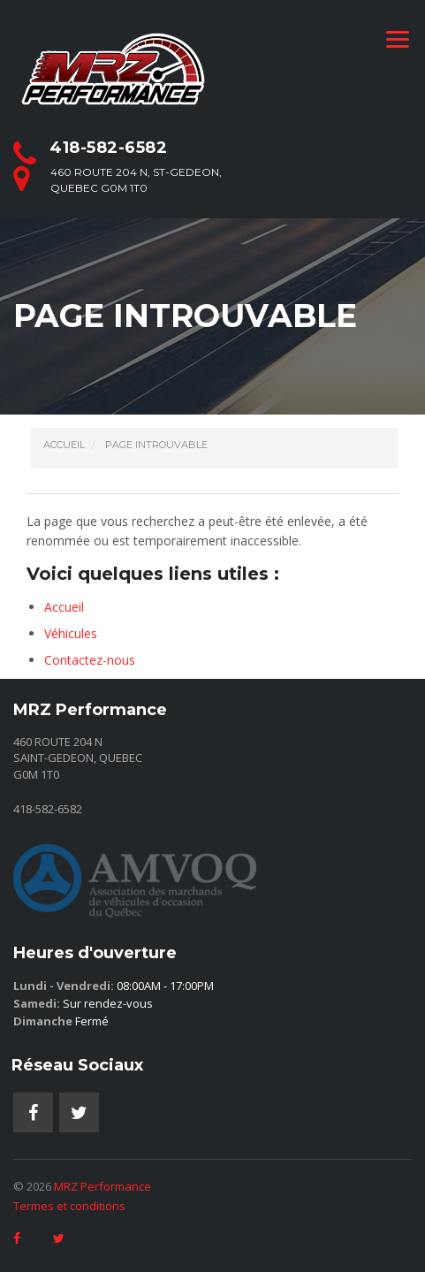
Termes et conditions (69, 1206)
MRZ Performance (102, 1186)
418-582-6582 (108, 147)
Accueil (64, 606)
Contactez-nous (89, 659)
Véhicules (70, 633)
